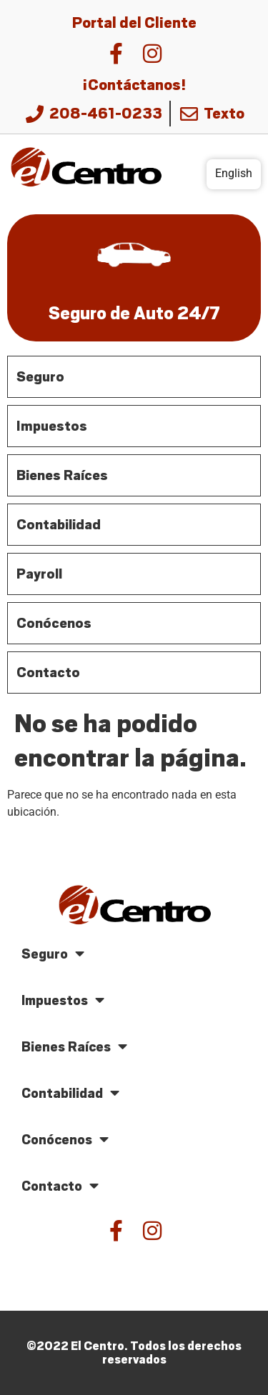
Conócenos (65, 1139)
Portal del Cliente (134, 22)
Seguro (52, 953)
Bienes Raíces (74, 1046)
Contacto (60, 1186)
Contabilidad (70, 1093)
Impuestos (62, 1000)
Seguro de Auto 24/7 (134, 314)
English (233, 173)
